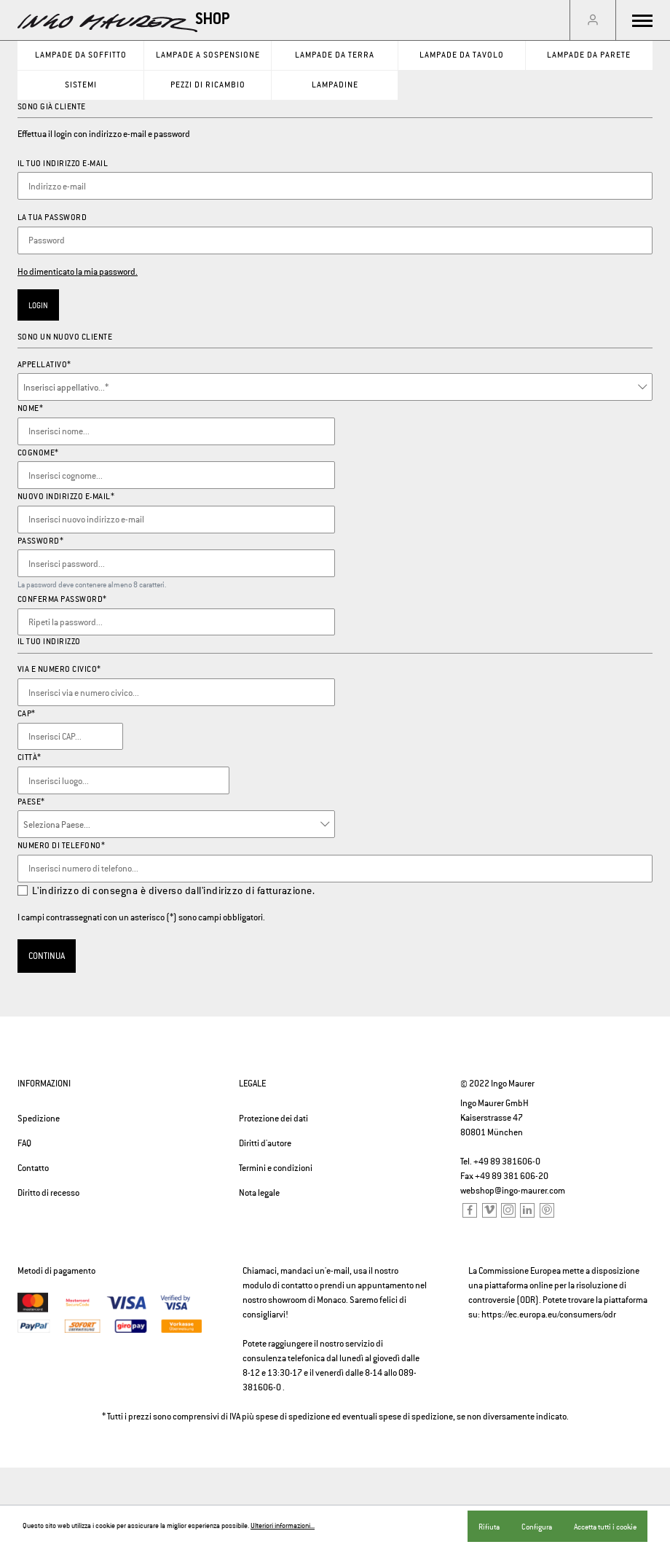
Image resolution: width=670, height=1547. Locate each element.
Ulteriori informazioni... (283, 1525)
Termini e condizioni (275, 1168)
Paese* (31, 801)
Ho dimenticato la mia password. (77, 272)
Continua (46, 956)
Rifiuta (489, 1526)
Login (38, 305)
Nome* (30, 408)
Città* (29, 757)
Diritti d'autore (265, 1143)
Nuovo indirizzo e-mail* (66, 496)
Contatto (33, 1168)
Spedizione (38, 1118)
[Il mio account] (593, 20)
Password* (40, 541)
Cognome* (38, 452)
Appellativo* (44, 364)
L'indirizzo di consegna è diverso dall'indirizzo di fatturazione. (173, 890)
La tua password (52, 217)
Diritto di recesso (48, 1193)
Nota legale (259, 1193)
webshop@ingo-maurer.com (512, 1191)
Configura (536, 1526)
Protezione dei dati (273, 1118)
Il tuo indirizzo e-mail (63, 163)
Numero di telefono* (61, 845)
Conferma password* (62, 599)
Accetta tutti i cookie (605, 1526)
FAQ (24, 1143)
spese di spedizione (293, 1416)
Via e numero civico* (59, 669)
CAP (26, 713)
